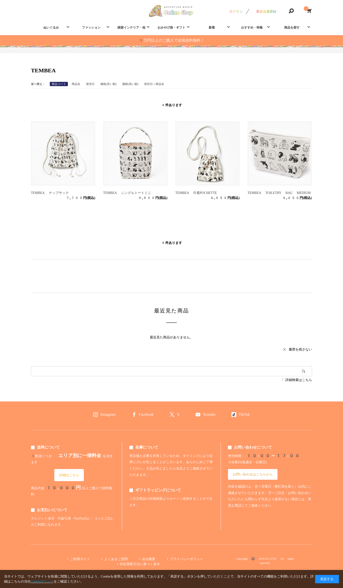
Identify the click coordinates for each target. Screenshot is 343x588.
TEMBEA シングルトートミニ (127, 193)
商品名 (76, 84)
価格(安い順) (108, 84)
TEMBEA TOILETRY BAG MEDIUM (279, 193)
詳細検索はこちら (298, 380)
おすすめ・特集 (252, 27)
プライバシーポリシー (186, 559)
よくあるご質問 (116, 559)
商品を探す (292, 27)
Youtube (209, 414)
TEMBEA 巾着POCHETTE (196, 193)
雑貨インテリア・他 (131, 27)
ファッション (91, 27)
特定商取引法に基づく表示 (140, 564)
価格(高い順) (130, 84)
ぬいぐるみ (51, 27)
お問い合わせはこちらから (253, 474)
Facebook (146, 414)
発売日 (90, 84)
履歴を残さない (300, 349)
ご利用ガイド (80, 559)
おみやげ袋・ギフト (171, 27)
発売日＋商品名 (154, 84)
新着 (212, 27)
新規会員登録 (266, 11)
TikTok (244, 414)
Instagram (108, 414)
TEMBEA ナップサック (50, 193)
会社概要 (148, 559)
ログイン (236, 11)
